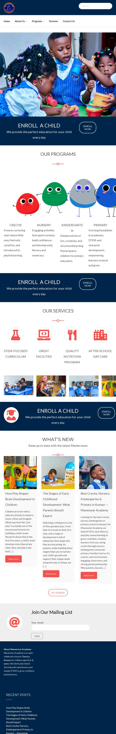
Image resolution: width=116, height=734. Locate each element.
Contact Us (69, 21)
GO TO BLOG (58, 592)
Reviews (53, 21)
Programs (37, 21)
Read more (13, 559)
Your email (60, 625)
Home (7, 21)
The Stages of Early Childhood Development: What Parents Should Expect (21, 718)
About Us (20, 21)
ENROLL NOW (87, 127)
